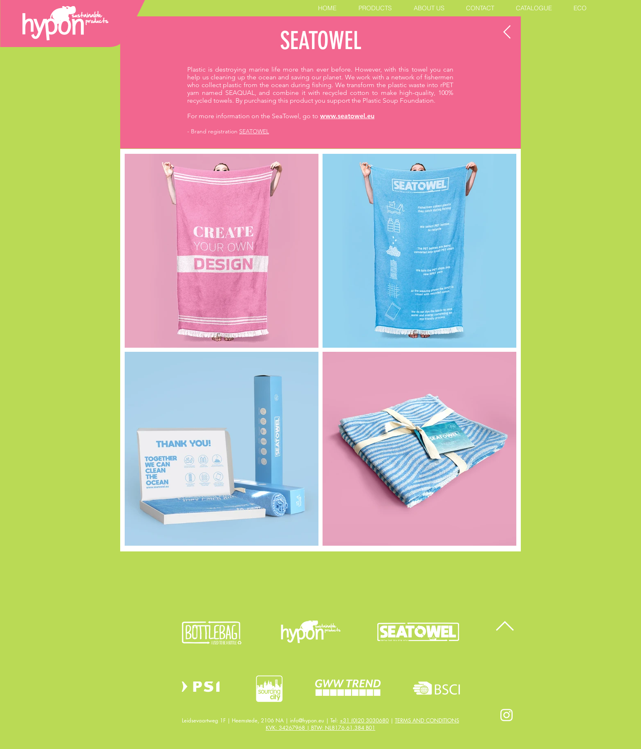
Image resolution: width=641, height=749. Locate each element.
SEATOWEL (254, 131)
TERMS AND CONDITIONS (427, 720)
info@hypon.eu (307, 720)
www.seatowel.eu (347, 116)
